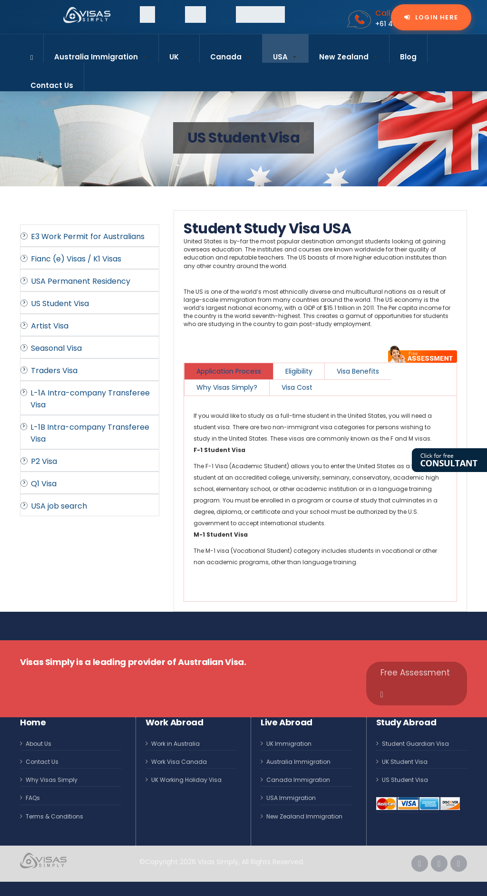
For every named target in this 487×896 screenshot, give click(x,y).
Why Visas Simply (52, 780)
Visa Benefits (358, 371)
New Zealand (349, 53)
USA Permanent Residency (80, 281)
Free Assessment (415, 683)
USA (285, 53)
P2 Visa (44, 461)
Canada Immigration (298, 780)
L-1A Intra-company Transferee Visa (90, 398)
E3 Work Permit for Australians (88, 236)
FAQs (33, 798)
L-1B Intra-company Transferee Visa (89, 433)
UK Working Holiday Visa (186, 780)
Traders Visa (54, 370)
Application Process (228, 371)
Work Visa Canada (179, 762)
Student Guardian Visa (415, 744)
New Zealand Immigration (304, 816)
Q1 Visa (44, 483)
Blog (408, 57)
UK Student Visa (405, 762)
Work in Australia (175, 744)
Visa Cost (297, 387)
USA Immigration (291, 798)
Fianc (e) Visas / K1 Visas (76, 258)
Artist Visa (49, 325)
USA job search (59, 506)
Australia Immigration (101, 53)
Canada (231, 53)
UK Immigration (289, 744)
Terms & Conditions (54, 816)
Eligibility (298, 371)
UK (179, 53)
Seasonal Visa (56, 348)
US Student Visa (60, 303)
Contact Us (51, 85)
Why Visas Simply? (226, 387)
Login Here (435, 17)
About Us (38, 744)
